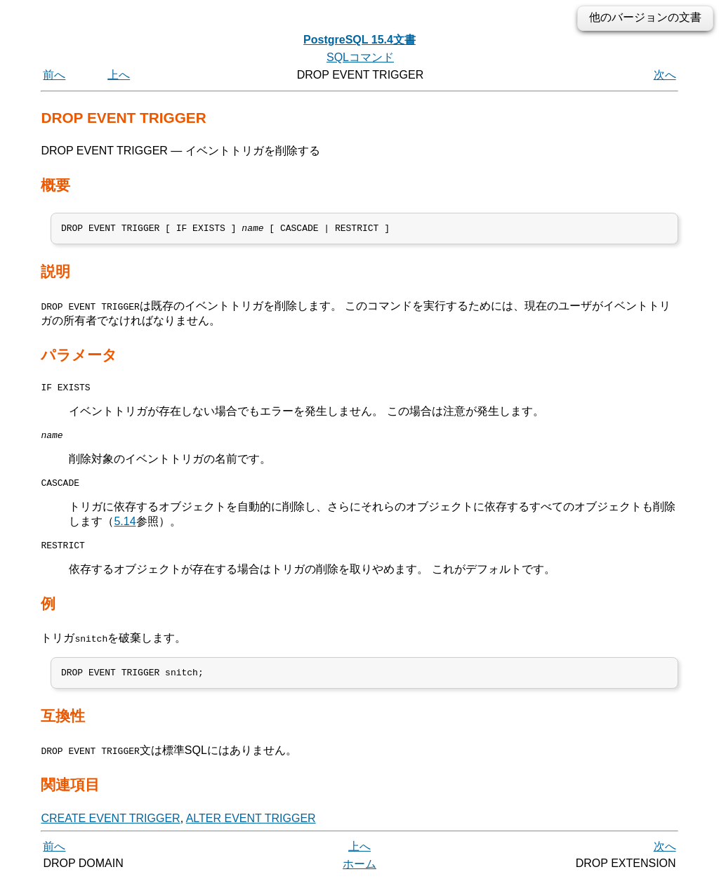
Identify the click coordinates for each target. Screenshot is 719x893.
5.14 (125, 530)
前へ (54, 75)
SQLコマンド (360, 57)
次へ (665, 75)
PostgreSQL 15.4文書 (359, 40)
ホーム (359, 877)
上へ (118, 75)
